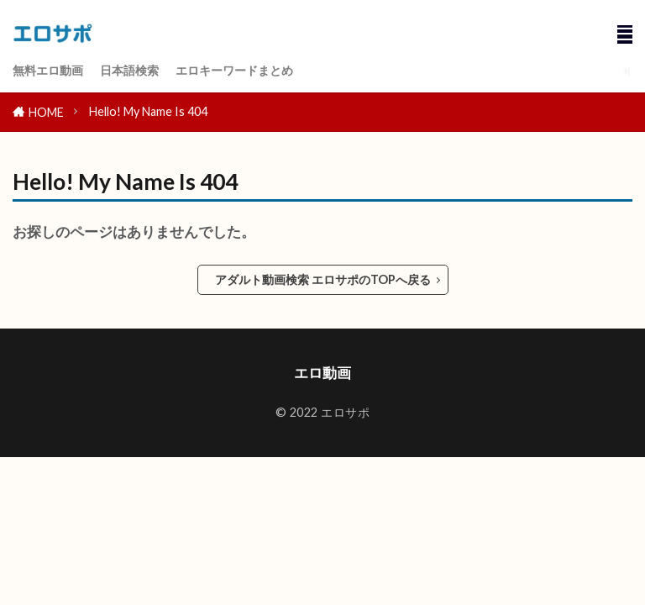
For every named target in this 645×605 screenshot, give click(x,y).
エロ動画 (322, 372)
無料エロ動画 (48, 70)
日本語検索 (129, 70)
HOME (46, 112)
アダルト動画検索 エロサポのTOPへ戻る (323, 279)
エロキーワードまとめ (234, 70)
